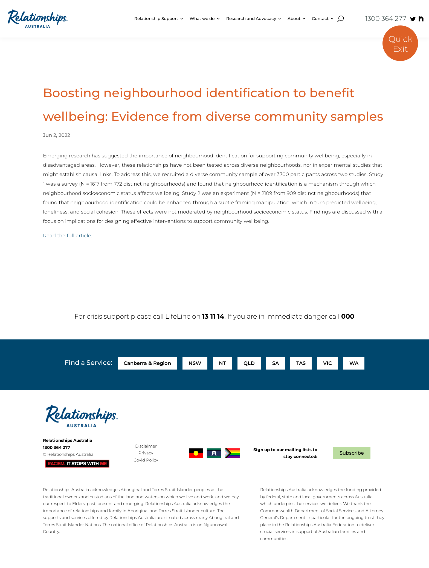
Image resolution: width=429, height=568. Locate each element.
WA (353, 363)
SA (275, 363)
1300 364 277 (385, 18)
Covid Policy (146, 460)
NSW (195, 363)
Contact (320, 18)
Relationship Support (156, 18)
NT (222, 363)
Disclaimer (146, 446)
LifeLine (177, 316)
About (294, 18)
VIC (327, 363)
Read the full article (67, 236)
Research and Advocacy (251, 18)
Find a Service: (88, 363)
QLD (249, 363)
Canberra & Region (147, 363)
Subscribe (352, 453)
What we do (202, 18)
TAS (301, 363)
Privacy (145, 452)
